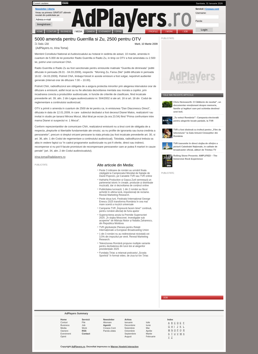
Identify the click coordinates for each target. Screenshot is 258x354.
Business (65, 325)
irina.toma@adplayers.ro (50, 156)
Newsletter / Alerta (45, 9)
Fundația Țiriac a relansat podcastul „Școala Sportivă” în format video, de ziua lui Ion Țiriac (123, 254)
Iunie (148, 325)
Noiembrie (130, 328)
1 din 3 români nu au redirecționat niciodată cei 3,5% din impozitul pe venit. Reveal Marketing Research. (124, 236)
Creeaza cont (212, 9)
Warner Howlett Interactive (124, 346)
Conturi (64, 322)
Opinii (63, 336)
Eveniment (65, 333)
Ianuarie (129, 322)
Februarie (150, 336)
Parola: (199, 21)
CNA (47, 44)
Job (83, 325)
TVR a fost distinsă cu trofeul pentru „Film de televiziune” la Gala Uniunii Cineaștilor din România (197, 132)
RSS (84, 331)
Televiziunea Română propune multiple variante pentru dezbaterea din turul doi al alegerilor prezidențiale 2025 (124, 246)
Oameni (64, 331)
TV (36, 44)
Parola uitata (109, 331)
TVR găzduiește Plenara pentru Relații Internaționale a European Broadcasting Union (124, 228)
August (128, 336)
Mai (148, 328)
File (83, 322)
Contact (86, 333)
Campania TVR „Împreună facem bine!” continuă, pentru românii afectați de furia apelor (125, 209)
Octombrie (130, 331)
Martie (149, 333)
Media (63, 328)
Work (84, 328)
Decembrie (130, 325)
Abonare (107, 322)
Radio (40, 44)
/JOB (165, 298)
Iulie (148, 322)
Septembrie (130, 333)
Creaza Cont (109, 328)
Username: (201, 13)
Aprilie (149, 331)
